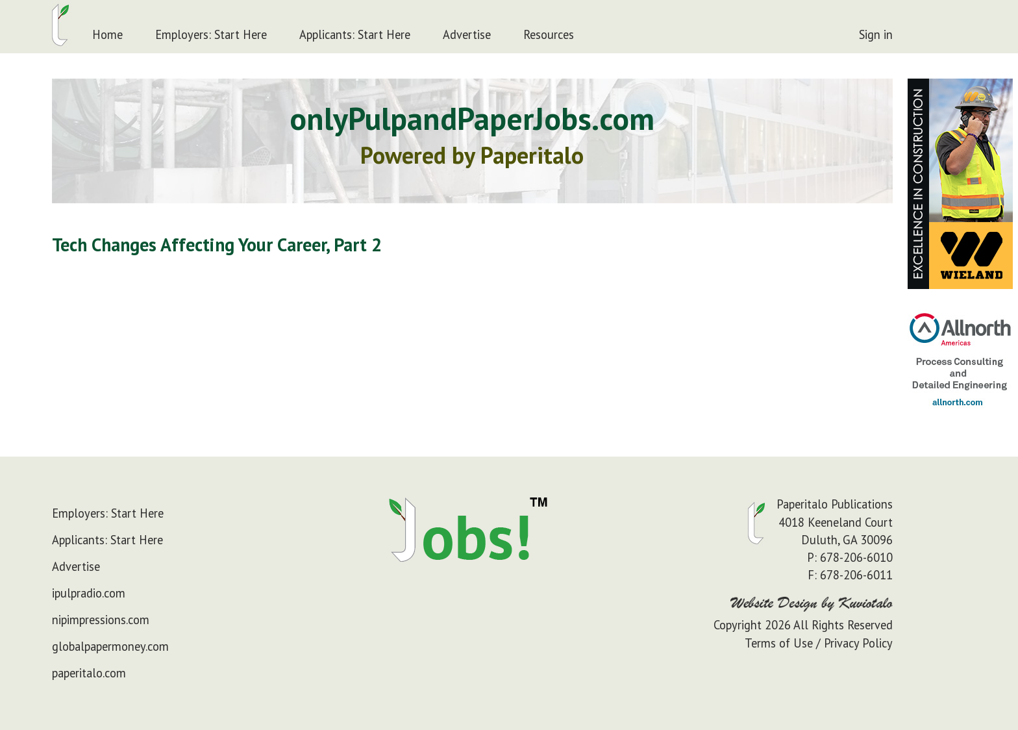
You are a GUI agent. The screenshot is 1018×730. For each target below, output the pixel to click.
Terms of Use (779, 643)
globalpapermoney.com (110, 646)
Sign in (876, 34)
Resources (548, 34)
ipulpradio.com (88, 593)
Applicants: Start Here (354, 34)
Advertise (467, 34)
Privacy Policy (858, 643)
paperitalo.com (89, 673)
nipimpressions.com (100, 619)
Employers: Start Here (211, 34)
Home (107, 34)
